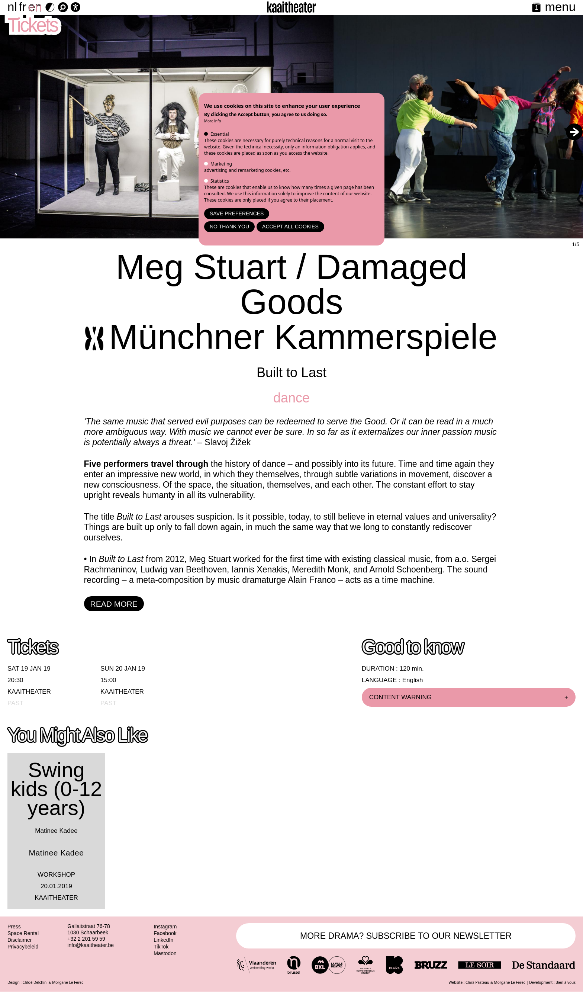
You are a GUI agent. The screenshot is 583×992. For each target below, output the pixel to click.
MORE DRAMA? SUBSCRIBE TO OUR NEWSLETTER (406, 936)
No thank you (229, 226)
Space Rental (23, 933)
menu (560, 7)
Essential (219, 134)
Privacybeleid (22, 947)
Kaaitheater (29, 691)
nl (12, 7)
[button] (574, 131)
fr (22, 7)
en (35, 7)
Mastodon (165, 953)
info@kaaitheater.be (90, 945)
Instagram (165, 927)
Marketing (221, 164)
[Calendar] (536, 8)
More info (212, 120)
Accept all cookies (290, 226)
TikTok (161, 947)
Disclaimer (19, 940)
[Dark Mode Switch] (50, 7)
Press (14, 927)
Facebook (165, 933)
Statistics (219, 181)
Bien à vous (565, 982)
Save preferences (237, 213)
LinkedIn (163, 940)
